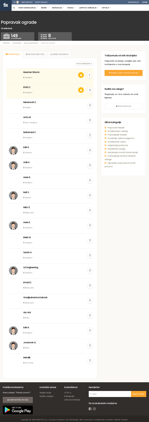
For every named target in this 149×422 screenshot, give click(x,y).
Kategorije (16, 43)
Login (144, 2)
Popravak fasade (116, 127)
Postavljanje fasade (117, 134)
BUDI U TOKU (138, 394)
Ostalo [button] (106, 8)
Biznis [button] (45, 8)
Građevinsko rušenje (118, 131)
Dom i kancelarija (31, 43)
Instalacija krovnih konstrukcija (123, 152)
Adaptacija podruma (118, 145)
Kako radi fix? (27, 2)
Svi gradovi (84, 64)
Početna (6, 43)
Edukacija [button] (58, 8)
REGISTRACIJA (123, 106)
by (15, 2)
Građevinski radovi (117, 141)
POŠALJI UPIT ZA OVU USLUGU (123, 73)
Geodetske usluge (116, 148)
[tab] (13, 54)
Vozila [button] (71, 8)
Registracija (133, 2)
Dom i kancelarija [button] (28, 8)
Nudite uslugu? (41, 2)
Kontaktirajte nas (17, 400)
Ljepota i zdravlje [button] (88, 8)
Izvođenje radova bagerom (121, 138)
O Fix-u (67, 393)
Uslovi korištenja (72, 400)
